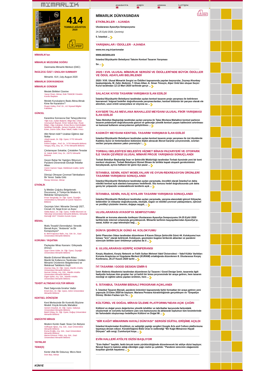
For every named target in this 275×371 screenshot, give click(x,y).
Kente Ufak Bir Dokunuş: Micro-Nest (62, 352)
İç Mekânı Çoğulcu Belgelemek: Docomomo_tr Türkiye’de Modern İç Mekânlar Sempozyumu (62, 192)
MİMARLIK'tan (42, 54)
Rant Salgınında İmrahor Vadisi (60, 288)
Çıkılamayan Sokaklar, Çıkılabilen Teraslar (65, 150)
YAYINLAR (40, 342)
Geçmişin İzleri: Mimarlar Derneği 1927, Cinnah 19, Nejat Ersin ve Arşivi (64, 207)
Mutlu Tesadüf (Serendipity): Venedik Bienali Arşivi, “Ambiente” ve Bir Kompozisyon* (62, 228)
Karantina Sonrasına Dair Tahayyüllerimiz (65, 118)
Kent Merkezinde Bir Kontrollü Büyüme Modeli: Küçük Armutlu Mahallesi (64, 303)
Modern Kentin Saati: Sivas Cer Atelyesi (64, 324)
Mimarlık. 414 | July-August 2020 (61, 77)
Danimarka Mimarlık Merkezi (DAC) (62, 67)
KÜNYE (39, 365)
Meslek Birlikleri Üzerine (56, 91)
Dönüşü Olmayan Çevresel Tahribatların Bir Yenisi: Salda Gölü (64, 176)
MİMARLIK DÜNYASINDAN (49, 81)
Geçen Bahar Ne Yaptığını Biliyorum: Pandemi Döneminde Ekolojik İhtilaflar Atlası (63, 163)
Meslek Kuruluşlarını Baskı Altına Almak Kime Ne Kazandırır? (64, 102)
